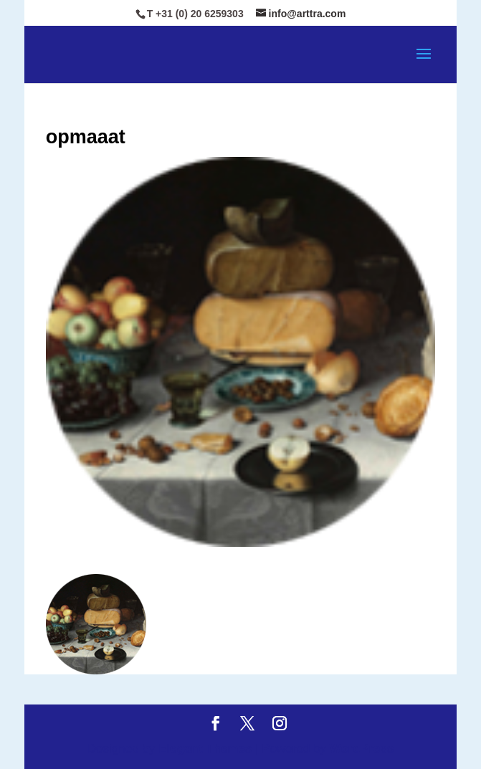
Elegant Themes (205, 748)
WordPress (362, 748)
